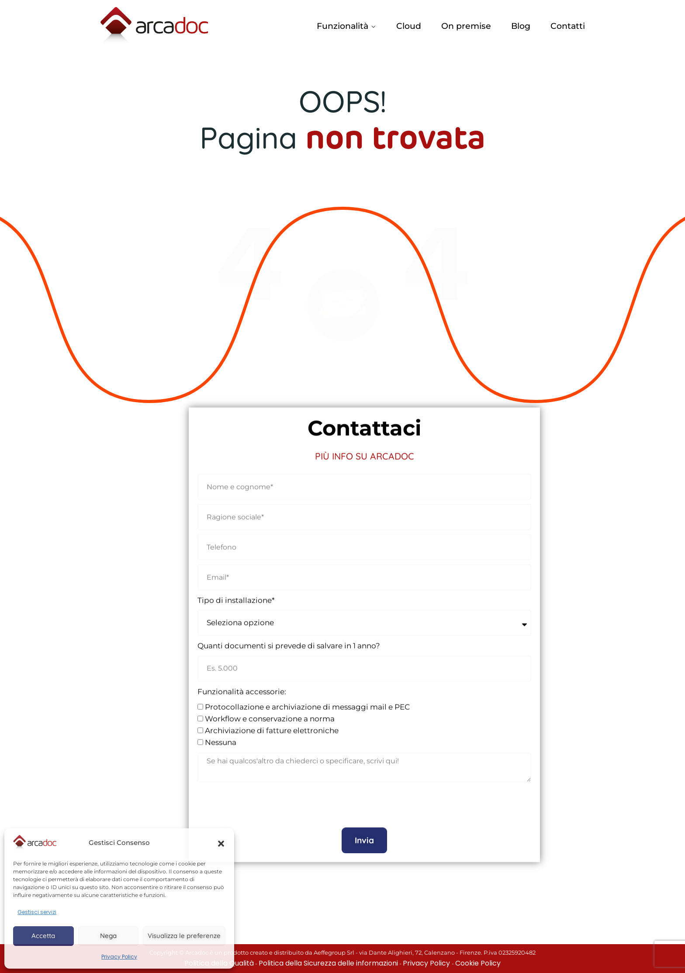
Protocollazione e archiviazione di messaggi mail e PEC (307, 700)
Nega (108, 935)
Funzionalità (342, 26)
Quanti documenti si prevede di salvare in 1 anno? (288, 639)
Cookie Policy (478, 963)
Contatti (567, 26)
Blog (520, 26)
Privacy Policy (119, 956)
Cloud (408, 26)
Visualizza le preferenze (184, 935)
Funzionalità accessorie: (241, 685)
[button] (221, 842)
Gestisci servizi (36, 912)
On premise (466, 26)
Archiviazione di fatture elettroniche (272, 723)
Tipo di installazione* (236, 593)
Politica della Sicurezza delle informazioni (328, 963)
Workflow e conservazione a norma (270, 712)
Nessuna (220, 735)
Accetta (43, 935)
